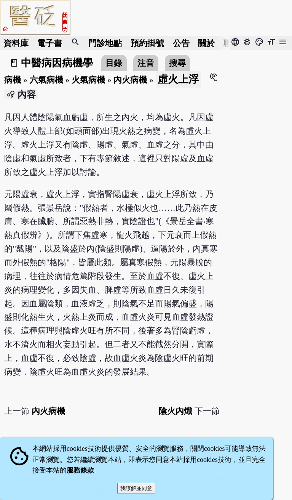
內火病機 (130, 80)
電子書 (49, 43)
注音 (145, 63)
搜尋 (177, 63)
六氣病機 (46, 80)
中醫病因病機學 (57, 63)
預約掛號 (147, 43)
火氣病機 (88, 80)
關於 (206, 43)
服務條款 (80, 470)
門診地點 (105, 43)
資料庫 (16, 43)
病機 (12, 80)
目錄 (113, 63)
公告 (181, 43)
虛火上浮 (178, 79)
